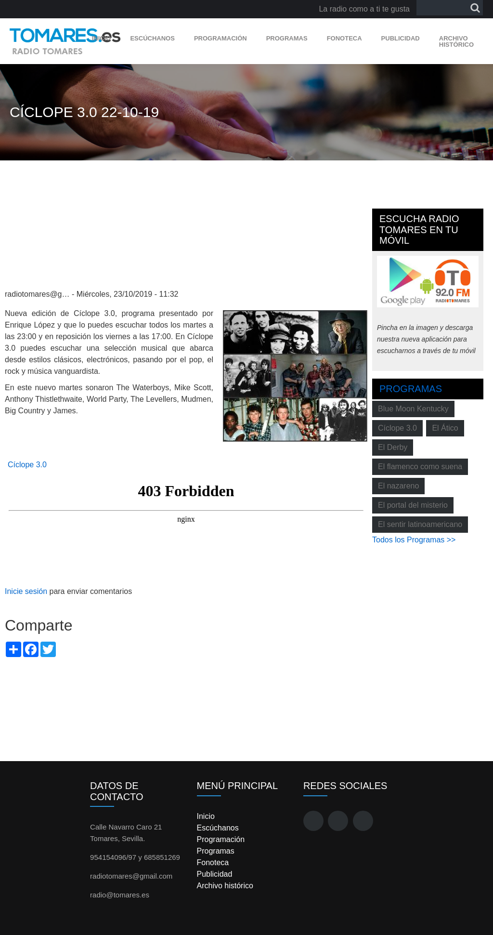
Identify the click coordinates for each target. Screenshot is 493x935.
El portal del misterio (413, 505)
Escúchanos (152, 38)
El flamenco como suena (420, 466)
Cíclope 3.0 (27, 465)
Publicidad (400, 38)
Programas (287, 38)
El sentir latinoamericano (420, 524)
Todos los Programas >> (413, 540)
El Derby (392, 447)
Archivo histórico (456, 41)
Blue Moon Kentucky (413, 409)
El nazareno (398, 486)
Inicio (101, 38)
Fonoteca (344, 38)
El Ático (445, 428)
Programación (220, 38)
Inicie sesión (26, 591)
